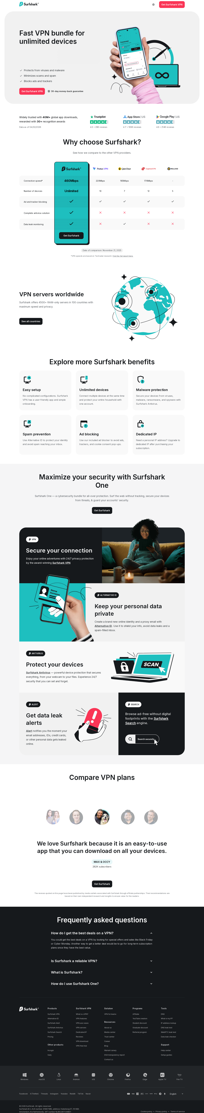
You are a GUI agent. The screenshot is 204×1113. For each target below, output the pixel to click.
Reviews (79, 1037)
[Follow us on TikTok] (80, 1094)
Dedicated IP (81, 1032)
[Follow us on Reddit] (72, 1094)
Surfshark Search (55, 1032)
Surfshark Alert (54, 1023)
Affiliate (136, 1014)
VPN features (81, 1018)
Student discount (140, 1023)
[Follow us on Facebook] (23, 1094)
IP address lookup (168, 1023)
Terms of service (177, 1111)
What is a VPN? (82, 1014)
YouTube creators (140, 1018)
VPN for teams (110, 1014)
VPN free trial (81, 1046)
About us (108, 1028)
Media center (109, 1032)
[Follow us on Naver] (88, 1094)
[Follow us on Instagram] (54, 1094)
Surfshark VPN (61, 562)
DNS (163, 1014)
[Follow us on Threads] (44, 1094)
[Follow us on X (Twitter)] (34, 1094)
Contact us (108, 1059)
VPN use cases (82, 1023)
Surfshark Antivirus (38, 672)
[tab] (102, 817)
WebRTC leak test (168, 1032)
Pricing (50, 1037)
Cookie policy (146, 1111)
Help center (166, 1050)
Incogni (51, 1050)
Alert (29, 730)
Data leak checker (168, 1037)
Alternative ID (103, 625)
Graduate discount (140, 1028)
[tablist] (102, 817)
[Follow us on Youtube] (64, 1094)
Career (107, 1041)
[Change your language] (177, 1094)
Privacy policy (161, 1111)
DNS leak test (166, 1028)
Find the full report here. (123, 256)
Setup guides (166, 1055)
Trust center (109, 1037)
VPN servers (81, 1028)
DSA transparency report (114, 1055)
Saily (50, 1055)
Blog (106, 1046)
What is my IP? (167, 1018)
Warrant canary (110, 1050)
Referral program (140, 1032)
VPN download (82, 1041)
